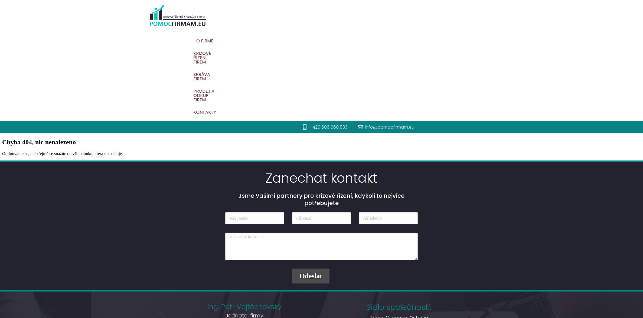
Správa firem (403, 41)
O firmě (315, 41)
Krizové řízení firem (356, 41)
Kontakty (499, 41)
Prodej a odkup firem (453, 41)
